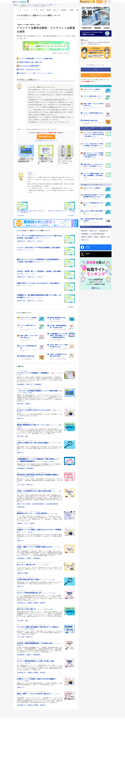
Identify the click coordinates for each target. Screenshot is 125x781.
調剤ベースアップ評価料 (23, 504)
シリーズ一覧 (34, 10)
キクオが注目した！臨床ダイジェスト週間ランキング (45, 4)
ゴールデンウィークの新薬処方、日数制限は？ (33, 373)
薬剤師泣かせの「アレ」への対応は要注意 (32, 513)
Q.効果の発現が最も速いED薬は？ (29, 579)
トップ (19, 10)
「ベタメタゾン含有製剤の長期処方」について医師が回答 (37, 391)
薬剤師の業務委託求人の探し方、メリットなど (33, 425)
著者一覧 (42, 10)
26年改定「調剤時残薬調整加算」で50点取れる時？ (35, 643)
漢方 (108, 237)
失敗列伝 (32, 523)
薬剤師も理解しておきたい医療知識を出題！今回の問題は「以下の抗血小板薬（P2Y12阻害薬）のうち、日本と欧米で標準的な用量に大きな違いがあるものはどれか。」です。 (39, 448)
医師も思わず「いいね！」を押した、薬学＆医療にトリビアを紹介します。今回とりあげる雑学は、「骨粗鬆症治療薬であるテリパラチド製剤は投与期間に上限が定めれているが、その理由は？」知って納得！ (39, 632)
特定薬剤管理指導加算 (52, 504)
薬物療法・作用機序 (22, 573)
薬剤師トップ (16, 4)
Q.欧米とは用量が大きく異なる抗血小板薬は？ (33, 443)
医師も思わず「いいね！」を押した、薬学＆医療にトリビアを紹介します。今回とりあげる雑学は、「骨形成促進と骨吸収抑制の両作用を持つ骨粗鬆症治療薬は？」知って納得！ (39, 480)
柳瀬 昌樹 (19, 412)
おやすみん (46, 564)
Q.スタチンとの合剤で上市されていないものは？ (34, 410)
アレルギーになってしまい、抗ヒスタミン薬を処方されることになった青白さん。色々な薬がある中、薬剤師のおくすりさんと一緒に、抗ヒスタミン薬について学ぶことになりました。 (39, 569)
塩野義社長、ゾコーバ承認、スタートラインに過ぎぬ (35, 73)
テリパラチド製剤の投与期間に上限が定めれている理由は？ (38, 627)
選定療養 (49, 10)
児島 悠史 (52, 579)
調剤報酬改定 (20, 384)
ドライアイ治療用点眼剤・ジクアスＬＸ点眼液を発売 (35, 58)
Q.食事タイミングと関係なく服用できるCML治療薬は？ (37, 679)
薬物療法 (27, 403)
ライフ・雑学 (20, 484)
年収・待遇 (20, 436)
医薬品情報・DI (21, 602)
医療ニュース (31, 241)
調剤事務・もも (20, 645)
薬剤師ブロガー (21, 241)
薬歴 (77, 10)
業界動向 (29, 558)
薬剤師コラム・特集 (26, 4)
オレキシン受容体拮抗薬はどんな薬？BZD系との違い (36, 661)
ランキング (26, 10)
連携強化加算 (20, 507)
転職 (26, 436)
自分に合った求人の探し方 (26, 609)
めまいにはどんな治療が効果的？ (29, 66)
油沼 (56, 513)
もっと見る (71, 307)
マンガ (26, 523)
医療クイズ (55, 10)
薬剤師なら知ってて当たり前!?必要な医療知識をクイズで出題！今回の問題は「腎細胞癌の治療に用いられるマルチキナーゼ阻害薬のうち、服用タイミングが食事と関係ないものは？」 (39, 536)
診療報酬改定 (64, 10)
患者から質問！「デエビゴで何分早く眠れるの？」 (35, 694)
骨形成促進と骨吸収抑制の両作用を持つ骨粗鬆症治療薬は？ (38, 475)
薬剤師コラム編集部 (27, 392)
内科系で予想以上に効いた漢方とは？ (31, 62)
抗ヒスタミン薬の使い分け (26, 564)
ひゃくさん (19, 695)
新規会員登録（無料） (46, 136)
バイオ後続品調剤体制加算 (97, 233)
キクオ (48, 238)
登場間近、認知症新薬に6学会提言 (30, 69)
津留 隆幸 (19, 548)
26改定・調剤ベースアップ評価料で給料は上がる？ (35, 547)
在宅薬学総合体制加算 (38, 504)
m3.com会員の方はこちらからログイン (46, 140)
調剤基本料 (84, 230)
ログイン (109, 1)
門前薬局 (96, 237)
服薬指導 (72, 10)
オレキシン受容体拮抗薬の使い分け (29, 593)
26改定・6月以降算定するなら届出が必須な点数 (34, 491)
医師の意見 (20, 403)
